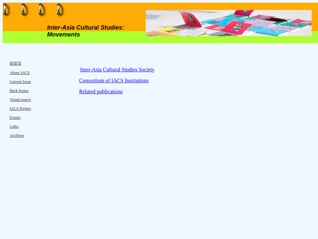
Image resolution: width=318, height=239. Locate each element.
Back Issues (19, 90)
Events (15, 117)
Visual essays (20, 99)
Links (14, 126)
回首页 (16, 63)
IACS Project (20, 108)
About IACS (20, 72)
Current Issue (20, 81)
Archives (17, 135)
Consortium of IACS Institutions (114, 80)
